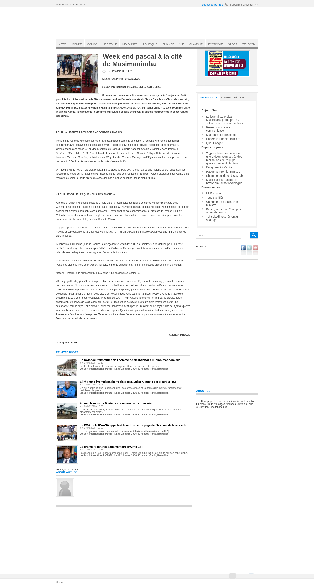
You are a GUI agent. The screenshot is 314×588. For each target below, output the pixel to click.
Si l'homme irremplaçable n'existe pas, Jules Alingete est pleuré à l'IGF (128, 381)
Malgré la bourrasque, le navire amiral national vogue (224, 181)
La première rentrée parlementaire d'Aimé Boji (111, 446)
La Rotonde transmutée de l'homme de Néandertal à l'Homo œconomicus (130, 360)
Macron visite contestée (221, 134)
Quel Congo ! (214, 143)
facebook (243, 250)
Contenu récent (232, 97)
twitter (249, 250)
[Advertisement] (124, 538)
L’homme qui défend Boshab (224, 175)
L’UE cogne (213, 193)
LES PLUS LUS (208, 97)
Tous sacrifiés (215, 197)
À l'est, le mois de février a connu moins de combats (116, 403)
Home (59, 582)
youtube (255, 250)
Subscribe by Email (241, 4)
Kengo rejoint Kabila (219, 167)
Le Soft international (157, 23)
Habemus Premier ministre (223, 139)
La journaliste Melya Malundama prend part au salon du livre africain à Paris (224, 120)
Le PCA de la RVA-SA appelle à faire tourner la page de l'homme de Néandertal (133, 425)
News (74, 342)
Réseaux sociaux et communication (218, 129)
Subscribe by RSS (212, 4)
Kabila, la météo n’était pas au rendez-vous (223, 211)
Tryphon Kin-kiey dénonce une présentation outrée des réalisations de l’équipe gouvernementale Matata (224, 158)
